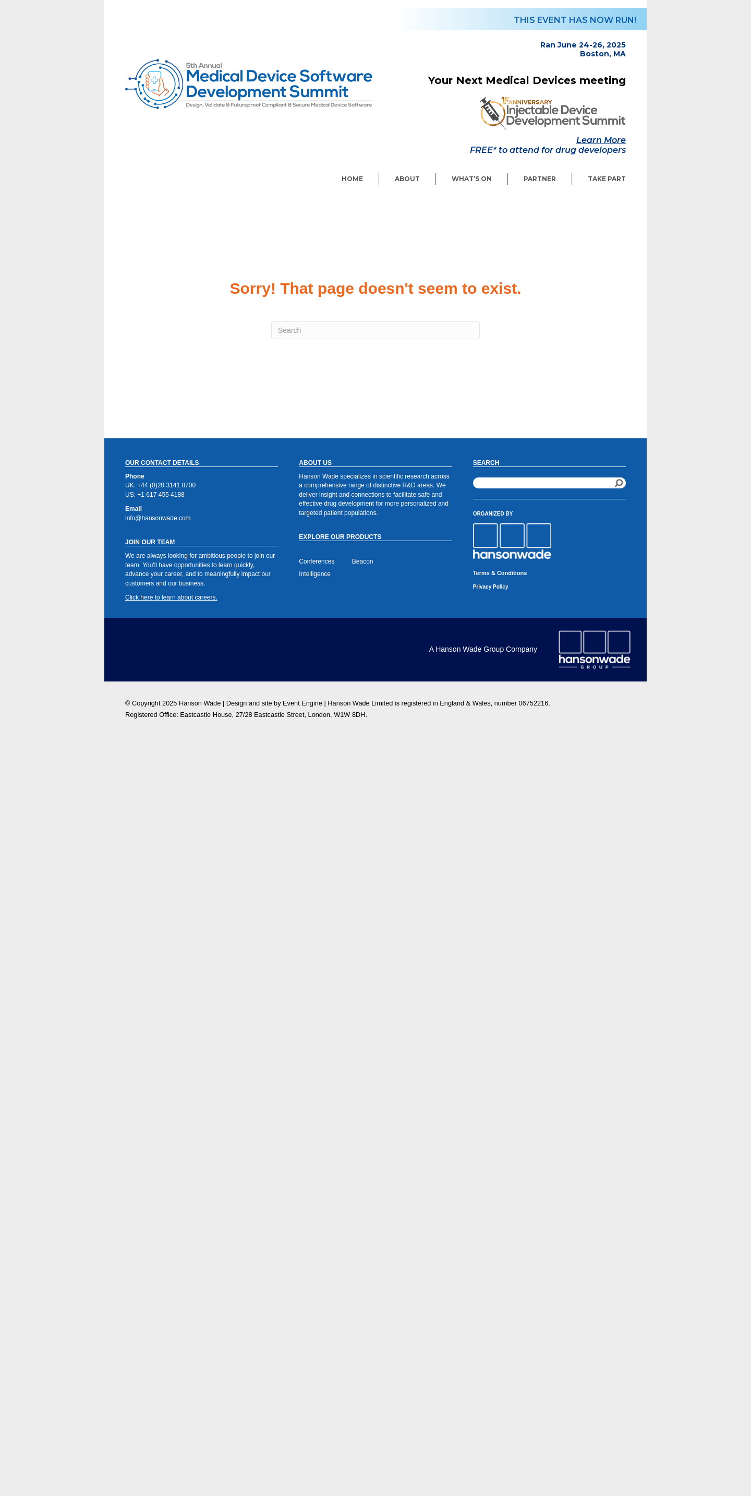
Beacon (362, 561)
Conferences (316, 561)
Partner (540, 179)
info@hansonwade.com (158, 518)
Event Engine (302, 703)
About (407, 179)
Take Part (607, 179)
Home (352, 179)
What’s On (472, 179)
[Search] (375, 330)
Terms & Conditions (500, 573)
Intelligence (315, 574)
